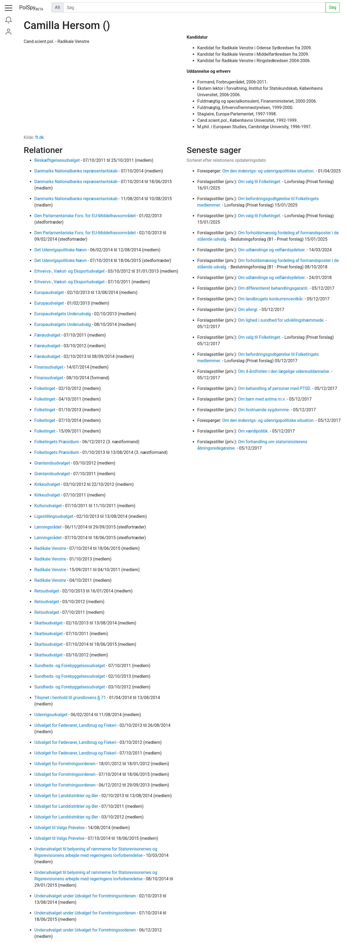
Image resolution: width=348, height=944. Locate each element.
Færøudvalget (48, 335)
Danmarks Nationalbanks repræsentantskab (76, 171)
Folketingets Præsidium (57, 441)
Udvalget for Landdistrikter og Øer (66, 795)
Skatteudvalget (49, 623)
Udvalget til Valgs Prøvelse (59, 827)
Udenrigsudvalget (51, 714)
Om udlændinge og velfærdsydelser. (272, 249)
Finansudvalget (49, 367)
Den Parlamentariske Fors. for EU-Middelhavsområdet (85, 215)
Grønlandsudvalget (52, 463)
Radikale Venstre (50, 548)
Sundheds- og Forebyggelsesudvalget (70, 665)
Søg (332, 7)
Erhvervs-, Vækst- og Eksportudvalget (70, 271)
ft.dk (39, 137)
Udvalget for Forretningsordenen (65, 763)
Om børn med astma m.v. (262, 399)
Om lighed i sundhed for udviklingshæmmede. (282, 320)
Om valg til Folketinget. (260, 181)
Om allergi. (248, 309)
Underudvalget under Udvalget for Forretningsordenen (85, 895)
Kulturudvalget (48, 505)
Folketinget (45, 388)
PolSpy (31, 7)
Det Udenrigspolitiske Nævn (61, 249)
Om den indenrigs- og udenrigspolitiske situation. (269, 171)
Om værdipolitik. (254, 431)
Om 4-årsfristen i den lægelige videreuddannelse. (284, 371)
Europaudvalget (49, 292)
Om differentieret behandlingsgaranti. (274, 288)
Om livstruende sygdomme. (264, 409)
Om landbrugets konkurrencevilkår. (271, 298)
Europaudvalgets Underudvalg (63, 313)
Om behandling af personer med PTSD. (275, 388)
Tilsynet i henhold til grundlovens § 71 (70, 697)
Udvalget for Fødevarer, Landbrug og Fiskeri (75, 725)
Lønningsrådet (48, 527)
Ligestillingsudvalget (54, 516)
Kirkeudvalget (47, 484)
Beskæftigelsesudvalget (57, 160)
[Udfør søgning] (194, 7)
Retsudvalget (47, 591)
